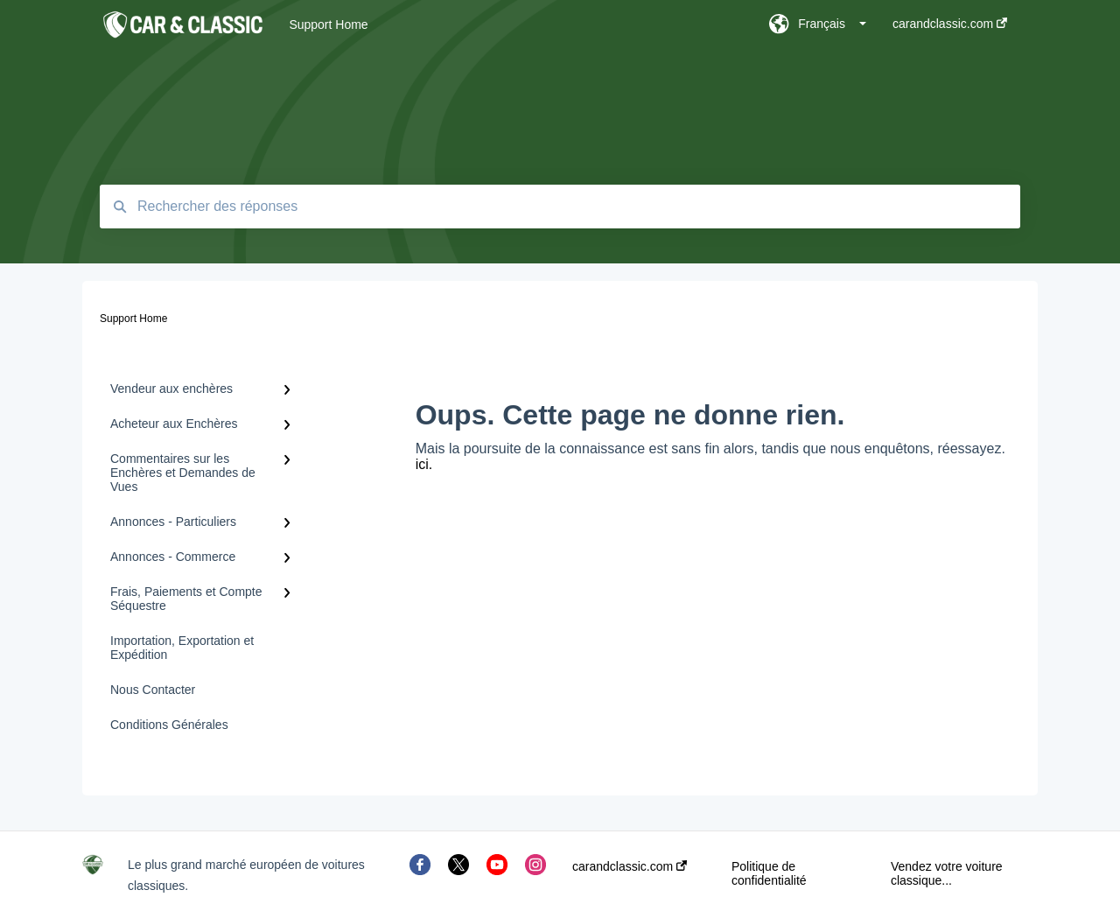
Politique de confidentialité (769, 873)
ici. (424, 464)
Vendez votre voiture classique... (947, 873)
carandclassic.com (629, 866)
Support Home (328, 25)
